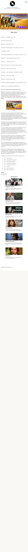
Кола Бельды (8, 496)
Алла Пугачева (8, 509)
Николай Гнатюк (9, 482)
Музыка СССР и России (12, 7)
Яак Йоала (7, 537)
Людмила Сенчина (9, 468)
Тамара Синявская (9, 523)
